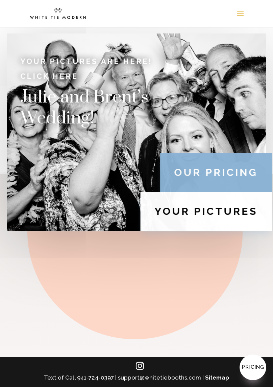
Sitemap (217, 377)
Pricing (253, 367)
